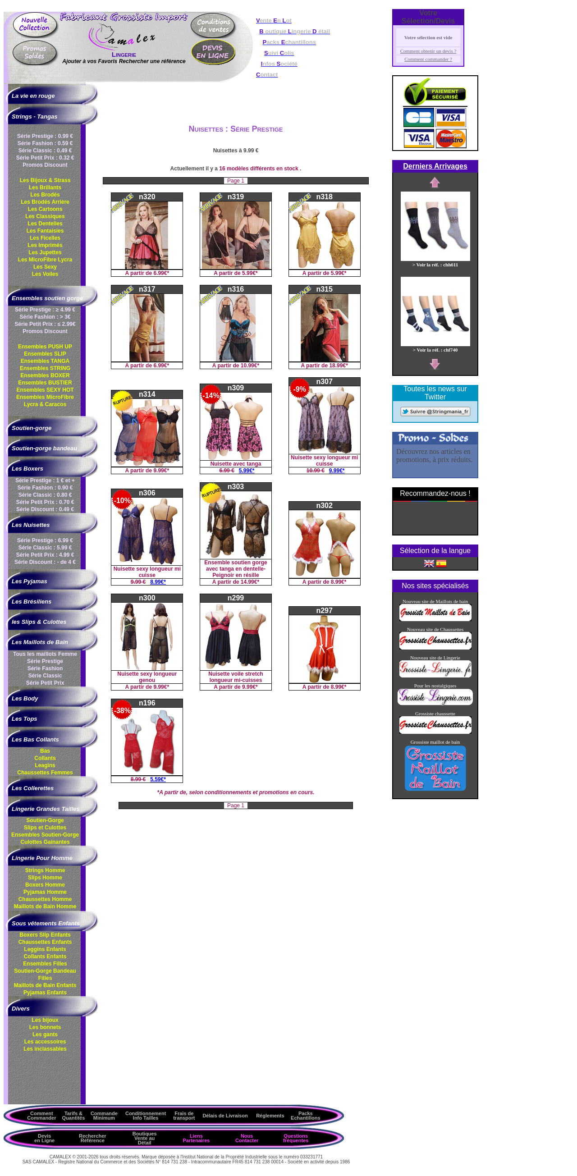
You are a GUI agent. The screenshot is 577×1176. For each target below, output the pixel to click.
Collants (44, 758)
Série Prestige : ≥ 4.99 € (45, 310)
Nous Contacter (246, 1138)
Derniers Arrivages (435, 166)
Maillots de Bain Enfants (45, 985)
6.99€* (161, 273)
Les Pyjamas (29, 581)
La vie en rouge (33, 95)
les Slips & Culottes (39, 621)
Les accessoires (45, 1042)
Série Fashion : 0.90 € (45, 488)
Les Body (25, 698)
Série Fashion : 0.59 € (45, 143)
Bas (45, 751)
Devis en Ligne (44, 1138)
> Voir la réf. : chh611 (435, 261)
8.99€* (158, 582)
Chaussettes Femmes (45, 772)
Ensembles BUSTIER (45, 383)
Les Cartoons (45, 209)
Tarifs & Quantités (73, 1116)
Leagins (45, 765)
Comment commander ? (428, 59)
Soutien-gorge (31, 428)
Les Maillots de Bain (40, 642)
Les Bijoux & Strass (45, 180)
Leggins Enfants (45, 949)
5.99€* (250, 273)
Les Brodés (45, 195)
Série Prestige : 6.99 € (45, 540)
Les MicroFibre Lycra (45, 259)
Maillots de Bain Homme (45, 906)
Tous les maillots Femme (45, 654)
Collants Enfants (45, 956)
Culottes (44, 842)
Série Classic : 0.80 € (45, 495)
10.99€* (250, 365)
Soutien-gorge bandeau (44, 448)
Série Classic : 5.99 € (45, 548)
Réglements (270, 1115)
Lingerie (124, 54)
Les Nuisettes (31, 525)
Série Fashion (45, 668)
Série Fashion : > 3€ (44, 317)
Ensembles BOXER (44, 375)
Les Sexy (45, 267)
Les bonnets (45, 1027)
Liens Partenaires (196, 1138)
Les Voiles (45, 274)
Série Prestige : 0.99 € (45, 136)
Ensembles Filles (45, 964)
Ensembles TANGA (45, 361)
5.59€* (158, 779)
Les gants (45, 1034)
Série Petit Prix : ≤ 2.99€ (44, 324)
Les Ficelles (45, 238)
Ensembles (45, 835)
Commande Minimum (104, 1116)
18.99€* (338, 365)
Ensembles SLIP (45, 354)
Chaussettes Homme (45, 899)
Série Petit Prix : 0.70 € (45, 502)
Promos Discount (45, 165)
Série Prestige (45, 661)
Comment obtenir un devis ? (428, 51)
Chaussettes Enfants (45, 942)
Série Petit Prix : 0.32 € (45, 158)
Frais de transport (184, 1116)
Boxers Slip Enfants (44, 935)
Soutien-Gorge (45, 820)
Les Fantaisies (45, 231)
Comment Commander (41, 1116)
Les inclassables (44, 1049)
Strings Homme (45, 870)
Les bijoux (45, 1020)
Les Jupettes (44, 252)
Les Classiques (44, 216)
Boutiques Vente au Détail (145, 1138)
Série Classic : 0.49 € (45, 150)
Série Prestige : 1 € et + (45, 480)
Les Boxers (27, 468)
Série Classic (45, 676)
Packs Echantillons (305, 1116)
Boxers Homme (45, 885)
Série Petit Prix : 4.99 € (45, 555)
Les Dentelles (44, 223)
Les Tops (24, 718)
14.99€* (250, 582)
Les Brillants (45, 187)
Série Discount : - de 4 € (45, 562)
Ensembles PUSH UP (45, 346)
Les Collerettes (33, 788)
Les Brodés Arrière (45, 202)
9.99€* (161, 470)
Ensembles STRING (45, 368)
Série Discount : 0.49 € (45, 509)
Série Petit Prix (45, 683)
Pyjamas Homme (45, 892)
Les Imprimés (44, 245)
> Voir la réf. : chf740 (435, 347)
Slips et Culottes (45, 827)
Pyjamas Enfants (45, 992)
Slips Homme (45, 877)
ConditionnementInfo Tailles (145, 1116)
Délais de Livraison (224, 1115)
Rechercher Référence (92, 1138)
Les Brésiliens (31, 601)
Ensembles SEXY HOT (44, 390)
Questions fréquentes (295, 1138)
